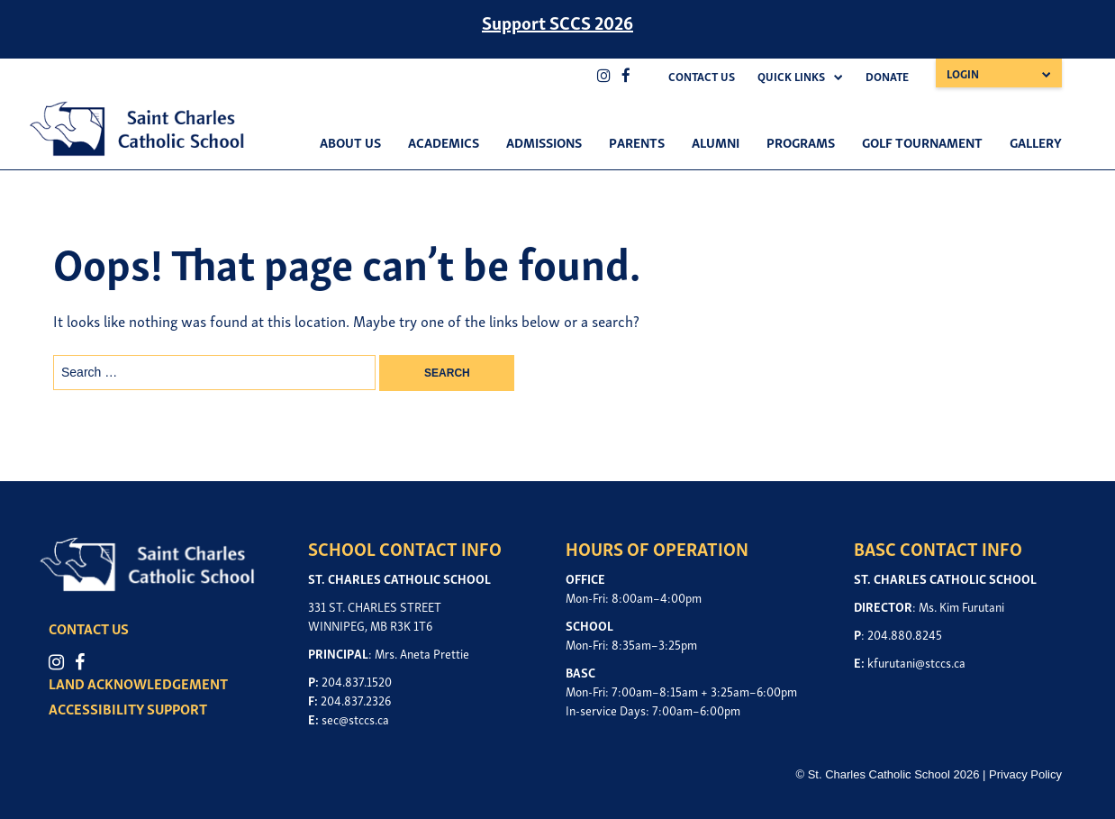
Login (963, 73)
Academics (443, 141)
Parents (637, 141)
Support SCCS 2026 (557, 21)
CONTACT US (89, 628)
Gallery (1036, 141)
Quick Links (791, 76)
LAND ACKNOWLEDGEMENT (138, 683)
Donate (887, 76)
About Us (350, 141)
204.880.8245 (904, 633)
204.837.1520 (357, 680)
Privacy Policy (1025, 774)
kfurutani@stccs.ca (916, 661)
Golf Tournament (922, 141)
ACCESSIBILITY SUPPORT (128, 708)
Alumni (715, 141)
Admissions (544, 141)
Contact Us (701, 76)
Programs (800, 141)
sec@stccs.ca (355, 718)
